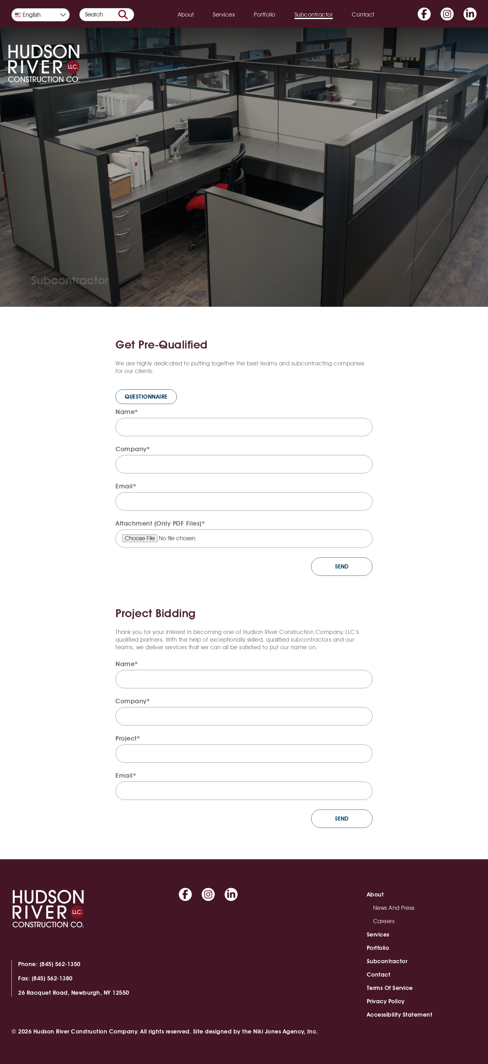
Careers (384, 921)
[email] (244, 504)
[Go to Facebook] (424, 10)
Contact (363, 14)
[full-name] (244, 429)
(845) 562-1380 (52, 978)
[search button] (123, 15)
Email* (125, 488)
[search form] (106, 14)
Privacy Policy (386, 1001)
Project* (127, 741)
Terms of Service (390, 988)
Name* (126, 414)
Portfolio (264, 14)
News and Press (394, 907)
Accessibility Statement (400, 1014)
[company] (244, 466)
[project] (244, 756)
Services (224, 14)
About (186, 14)
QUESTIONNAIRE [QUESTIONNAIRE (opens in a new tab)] (146, 405)
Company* (132, 451)
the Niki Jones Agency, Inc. (280, 1031)
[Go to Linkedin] (470, 10)
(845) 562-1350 (60, 964)
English (28, 15)
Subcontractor (314, 14)
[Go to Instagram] (447, 10)
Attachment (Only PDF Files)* (160, 526)
